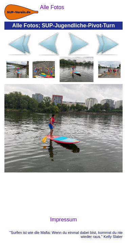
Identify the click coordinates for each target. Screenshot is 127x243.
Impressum (63, 219)
